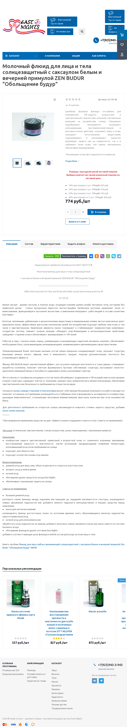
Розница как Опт (11, 670)
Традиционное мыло (62, 708)
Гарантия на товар (36, 681)
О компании (52, 56)
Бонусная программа (12, 674)
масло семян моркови (13, 410)
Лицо (54, 670)
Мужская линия (59, 701)
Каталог (14, 56)
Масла (55, 681)
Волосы (55, 674)
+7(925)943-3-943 (112, 40)
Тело (54, 678)
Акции (76, 56)
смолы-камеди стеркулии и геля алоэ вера (34, 391)
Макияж (56, 689)
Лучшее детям (59, 704)
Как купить (99, 56)
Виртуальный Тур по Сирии (60, 21)
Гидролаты (57, 697)
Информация (35, 663)
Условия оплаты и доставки (36, 675)
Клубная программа (9, 664)
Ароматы (56, 685)
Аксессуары (58, 693)
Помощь (31, 670)
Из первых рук (60, 32)
